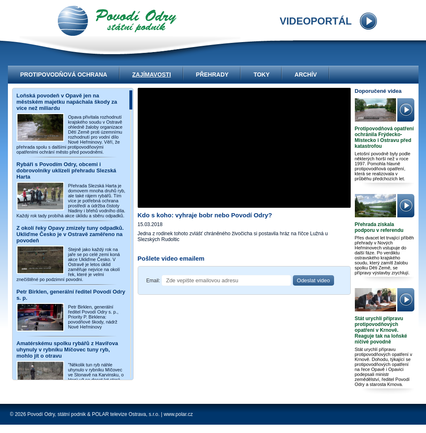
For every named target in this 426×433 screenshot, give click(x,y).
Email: (153, 281)
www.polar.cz (178, 414)
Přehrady (212, 74)
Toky (261, 74)
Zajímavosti (151, 74)
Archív (306, 74)
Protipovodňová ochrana (63, 74)
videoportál (117, 21)
